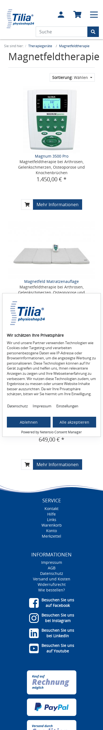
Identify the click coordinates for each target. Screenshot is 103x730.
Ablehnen (29, 422)
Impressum (42, 406)
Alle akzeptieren (74, 422)
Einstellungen (67, 406)
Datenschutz (17, 406)
